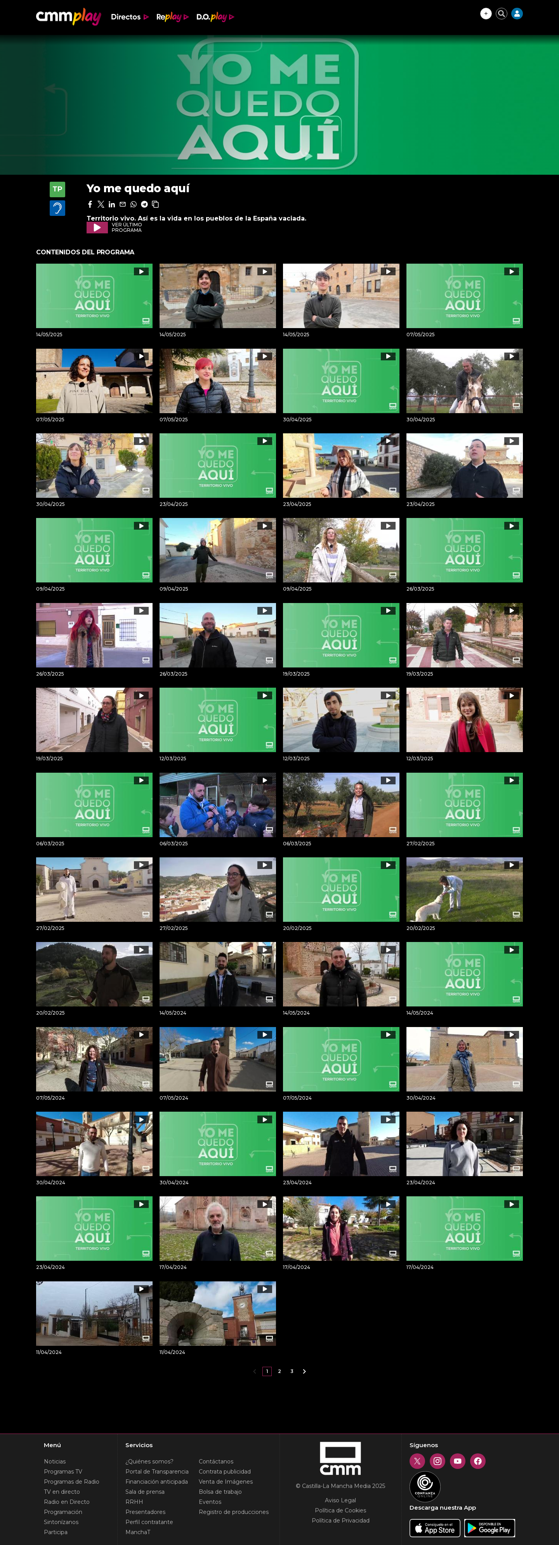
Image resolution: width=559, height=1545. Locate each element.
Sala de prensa (145, 1491)
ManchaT (137, 1532)
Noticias (55, 1461)
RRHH (134, 1501)
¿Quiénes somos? (149, 1461)
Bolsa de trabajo (220, 1491)
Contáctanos (216, 1461)
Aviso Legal (340, 1500)
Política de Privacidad (341, 1520)
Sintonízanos (61, 1522)
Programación (63, 1512)
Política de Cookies (340, 1510)
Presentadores (145, 1512)
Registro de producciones (234, 1512)
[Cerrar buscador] (501, 13)
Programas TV (63, 1471)
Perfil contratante (149, 1522)
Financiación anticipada (156, 1481)
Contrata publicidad (225, 1471)
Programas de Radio (71, 1481)
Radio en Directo (67, 1501)
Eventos (210, 1501)
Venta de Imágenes (226, 1481)
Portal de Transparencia (157, 1471)
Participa (56, 1532)
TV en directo (62, 1491)
